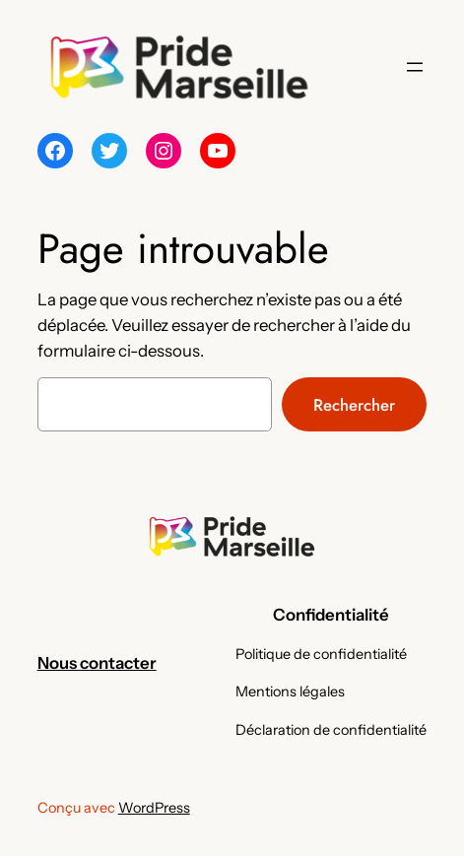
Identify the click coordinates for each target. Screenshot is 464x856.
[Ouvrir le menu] (415, 67)
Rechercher (354, 405)
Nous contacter (97, 663)
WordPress (154, 808)
